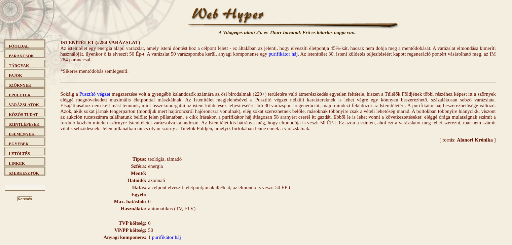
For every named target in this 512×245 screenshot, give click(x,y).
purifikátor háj (283, 54)
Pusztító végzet (94, 94)
